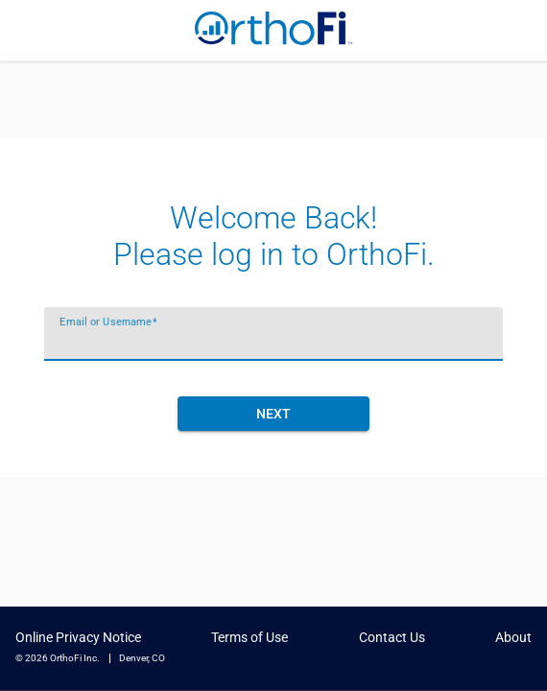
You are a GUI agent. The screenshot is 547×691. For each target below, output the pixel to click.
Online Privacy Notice (78, 638)
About (513, 638)
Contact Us (392, 638)
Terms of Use (249, 638)
